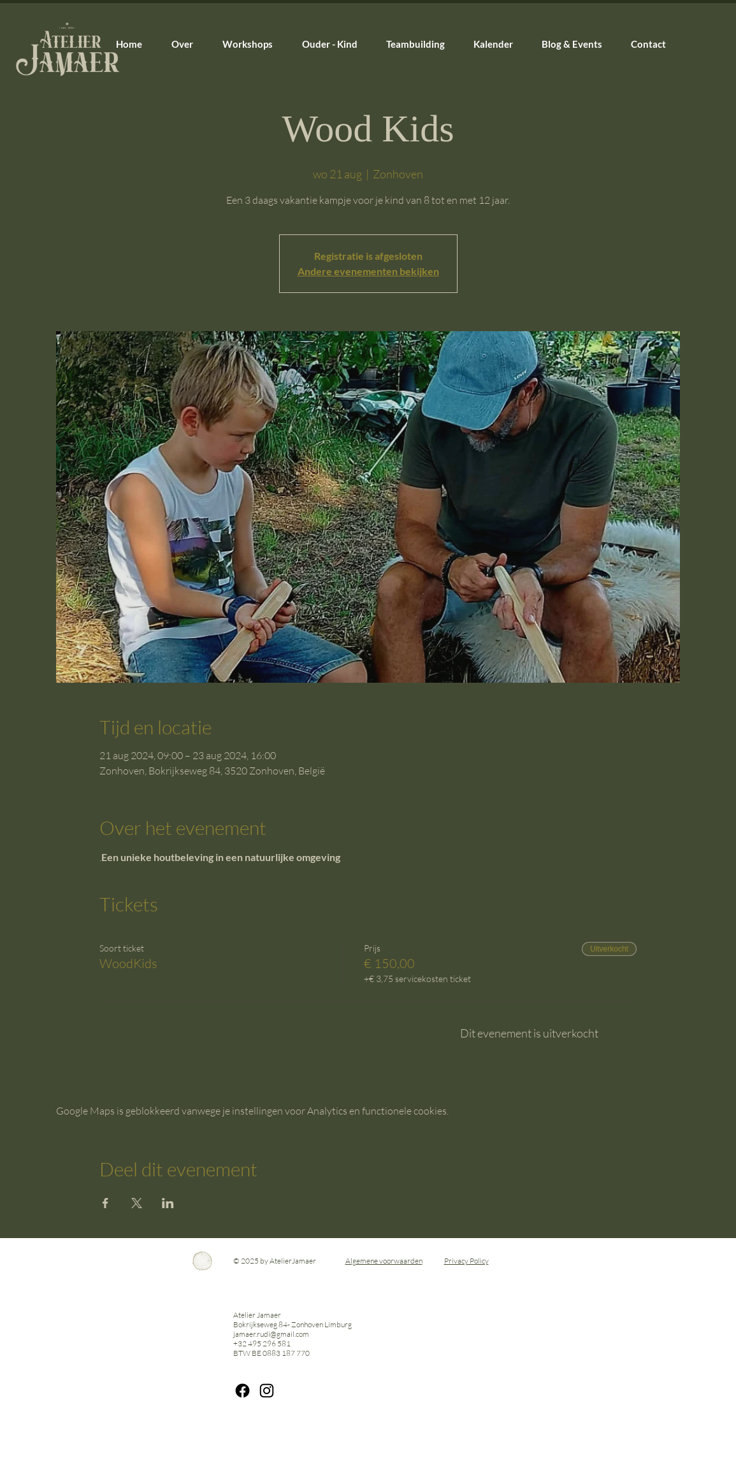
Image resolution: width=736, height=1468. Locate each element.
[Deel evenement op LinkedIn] (168, 1203)
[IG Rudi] (266, 1390)
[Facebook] (242, 1390)
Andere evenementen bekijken (368, 271)
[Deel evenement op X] (137, 1203)
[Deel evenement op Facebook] (105, 1203)
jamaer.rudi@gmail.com (271, 1334)
